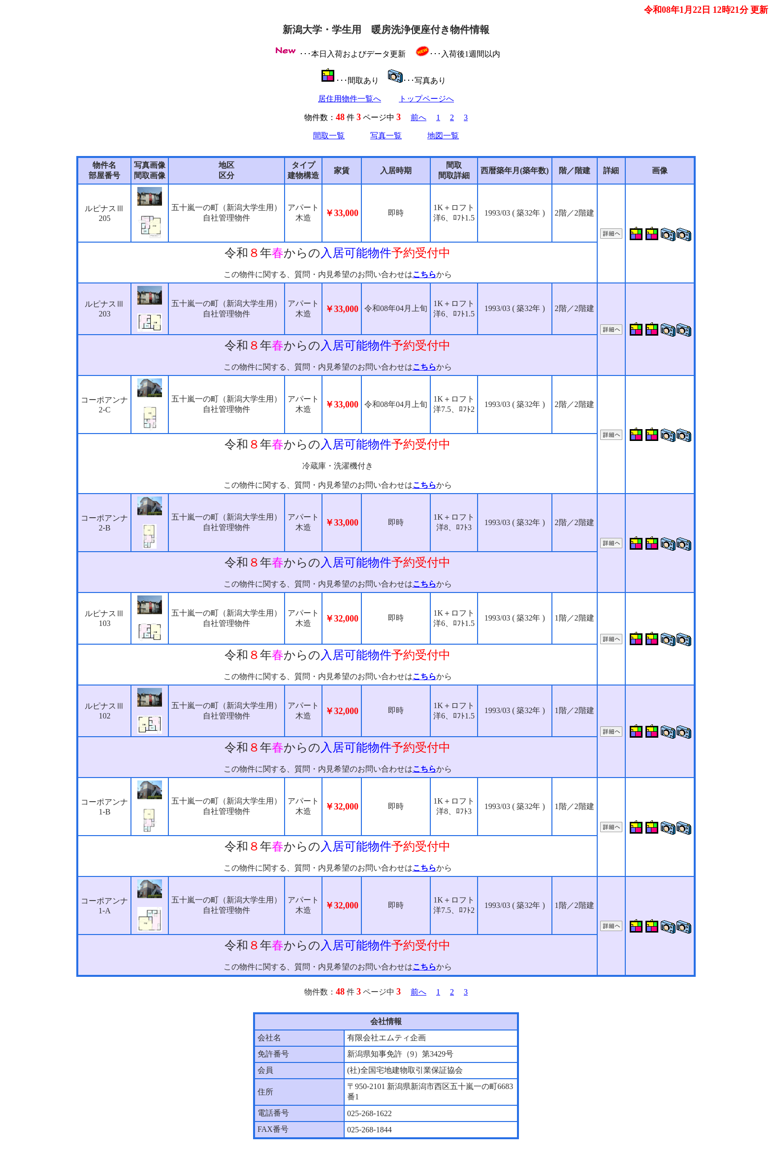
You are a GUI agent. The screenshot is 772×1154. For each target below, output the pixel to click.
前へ (418, 117)
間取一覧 (329, 135)
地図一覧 (443, 135)
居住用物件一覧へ (349, 98)
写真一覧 (386, 135)
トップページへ (426, 98)
